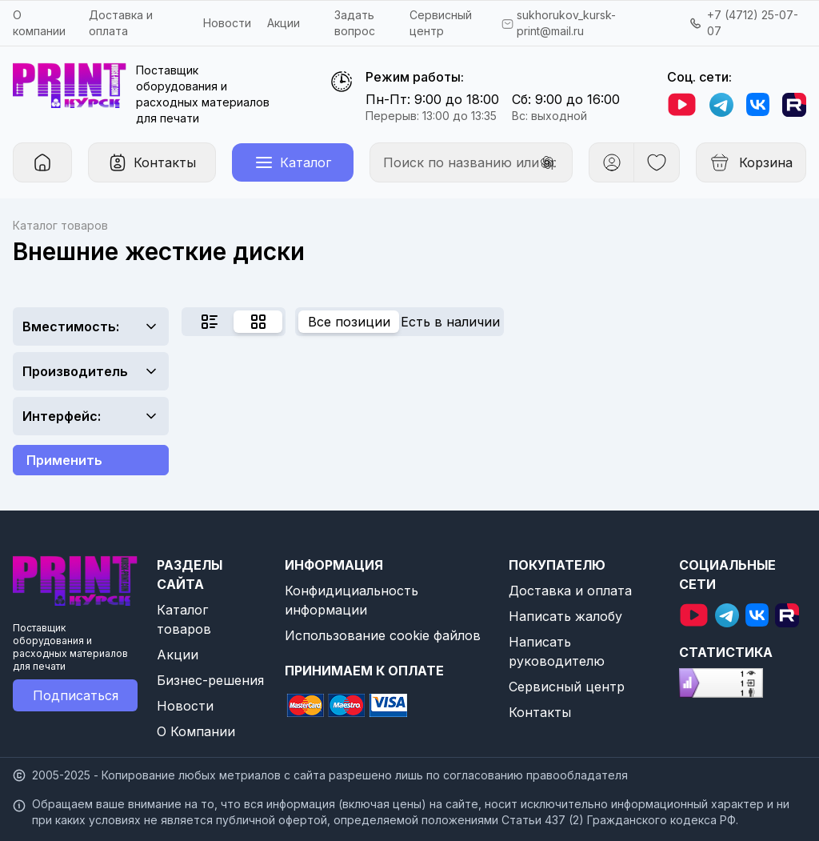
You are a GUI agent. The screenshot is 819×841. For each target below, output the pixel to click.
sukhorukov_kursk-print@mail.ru (566, 23)
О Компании (196, 731)
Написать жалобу (565, 616)
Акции (283, 23)
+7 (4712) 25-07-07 (752, 23)
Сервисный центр (567, 687)
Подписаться (75, 695)
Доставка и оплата (570, 591)
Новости (227, 23)
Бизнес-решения (210, 680)
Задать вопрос (354, 23)
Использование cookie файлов (383, 635)
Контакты (540, 712)
